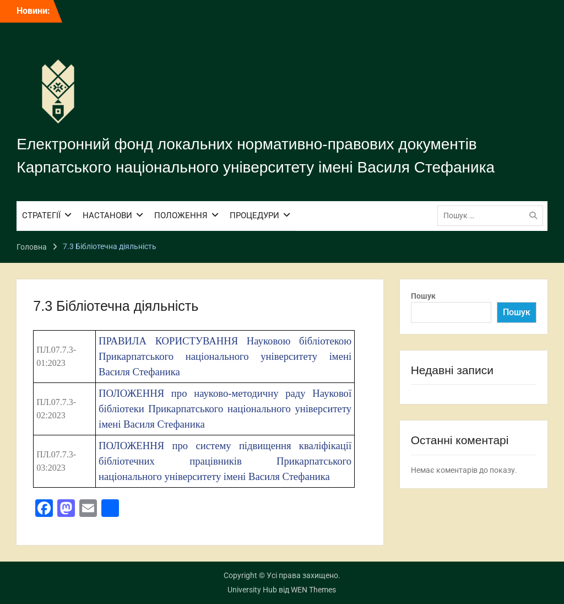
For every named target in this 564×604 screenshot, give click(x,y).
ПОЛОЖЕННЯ (181, 215)
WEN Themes (313, 589)
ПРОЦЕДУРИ (254, 215)
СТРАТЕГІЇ (41, 215)
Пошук (423, 296)
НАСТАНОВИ (107, 215)
